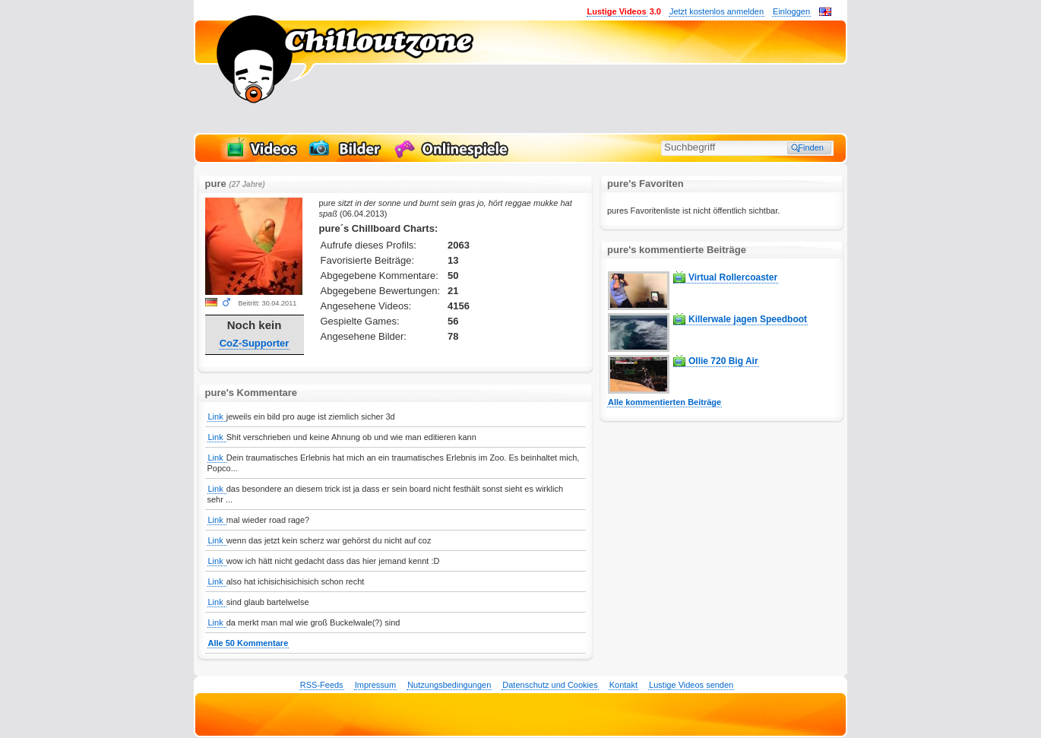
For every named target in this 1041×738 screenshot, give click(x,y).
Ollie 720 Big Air (723, 361)
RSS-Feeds (321, 684)
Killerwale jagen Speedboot (747, 319)
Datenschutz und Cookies (549, 684)
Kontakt (623, 684)
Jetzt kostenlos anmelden (716, 11)
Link (217, 416)
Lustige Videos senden (691, 684)
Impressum (375, 684)
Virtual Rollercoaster (732, 277)
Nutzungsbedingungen (449, 684)
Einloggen (791, 11)
